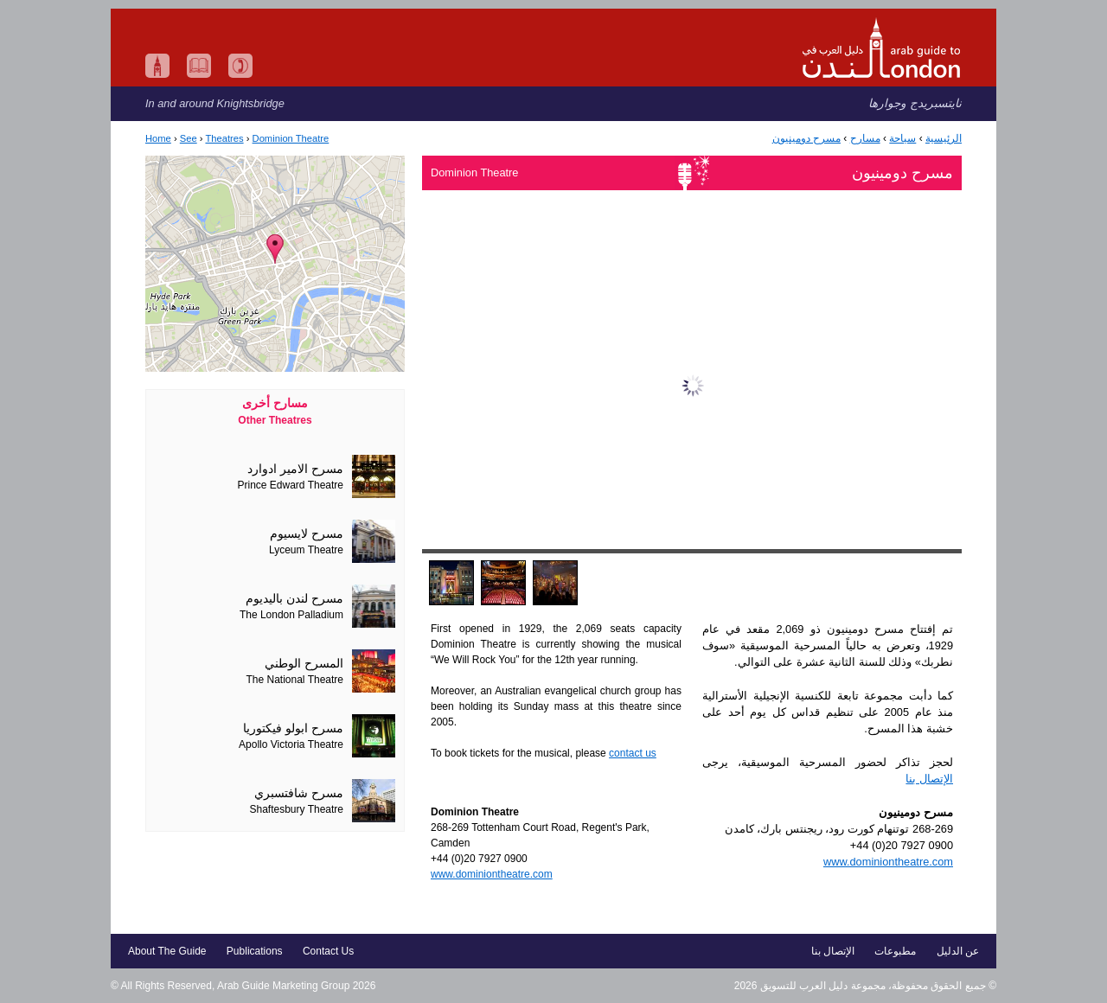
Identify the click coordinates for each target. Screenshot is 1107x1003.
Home (158, 138)
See (188, 138)
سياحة (902, 138)
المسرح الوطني (304, 663)
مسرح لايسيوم (306, 533)
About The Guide (167, 951)
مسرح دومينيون (806, 138)
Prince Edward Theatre (290, 485)
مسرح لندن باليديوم (294, 598)
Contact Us (328, 951)
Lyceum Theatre (306, 550)
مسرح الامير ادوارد (295, 469)
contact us (632, 753)
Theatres (224, 138)
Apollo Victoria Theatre (291, 744)
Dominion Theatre (291, 138)
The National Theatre (294, 680)
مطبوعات (895, 951)
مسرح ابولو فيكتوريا (293, 728)
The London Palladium (291, 615)
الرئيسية (943, 138)
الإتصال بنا (929, 778)
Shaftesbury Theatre (296, 809)
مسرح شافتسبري (298, 793)
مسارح (865, 138)
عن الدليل (958, 951)
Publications (255, 951)
